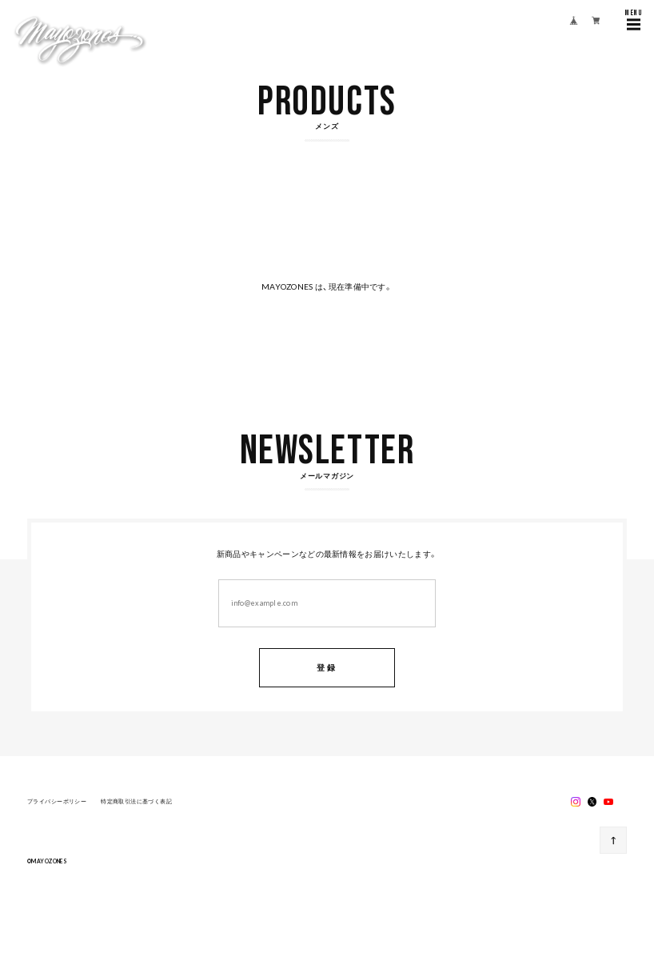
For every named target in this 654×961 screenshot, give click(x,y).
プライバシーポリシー (56, 802)
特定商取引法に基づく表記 (136, 802)
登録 (327, 667)
